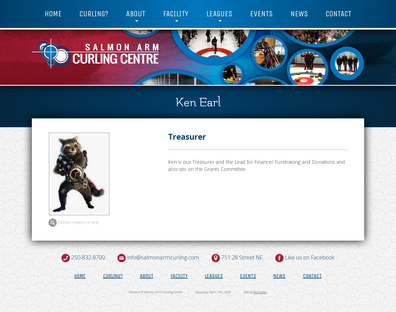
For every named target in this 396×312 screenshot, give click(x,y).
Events (261, 14)
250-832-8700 (88, 257)
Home (53, 14)
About (135, 14)
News (299, 14)
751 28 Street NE (242, 257)
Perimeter (260, 292)
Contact (338, 14)
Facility (175, 14)
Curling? (93, 14)
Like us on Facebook (310, 257)
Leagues (219, 14)
